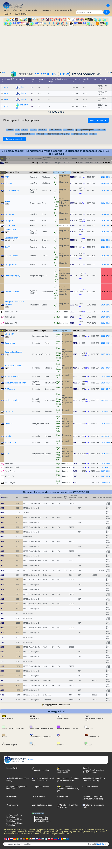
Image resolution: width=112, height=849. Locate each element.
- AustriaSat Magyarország (93, 798)
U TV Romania (10, 225)
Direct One (56, 203)
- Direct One (97, 797)
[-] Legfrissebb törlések (24, 134)
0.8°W (64, 74)
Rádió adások (55, 130)
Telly (58, 431)
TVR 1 (7, 177)
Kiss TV (7, 247)
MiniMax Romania (12, 238)
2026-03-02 (105, 177)
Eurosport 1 (9, 334)
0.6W (3, 72)
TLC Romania (10, 389)
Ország (35, 162)
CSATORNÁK (31, 10)
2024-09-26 (105, 368)
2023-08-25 (105, 467)
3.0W (109, 72)
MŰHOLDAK (18, 10)
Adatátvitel (68, 130)
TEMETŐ (7, 14)
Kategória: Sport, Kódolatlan (14, 816)
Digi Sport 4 (9, 214)
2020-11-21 (105, 343)
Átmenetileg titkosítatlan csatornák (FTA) (53, 134)
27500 (73, 172)
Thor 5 (23, 93)
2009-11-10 (105, 482)
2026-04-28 (105, 275)
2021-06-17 (105, 389)
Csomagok (87, 797)
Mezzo (7, 201)
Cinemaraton (10, 343)
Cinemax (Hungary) (12, 275)
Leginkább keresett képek (42, 805)
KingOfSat (100, 844)
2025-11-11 (105, 400)
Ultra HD (42, 130)
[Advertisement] (56, 47)
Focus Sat (56, 208)
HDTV (24, 130)
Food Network (10, 229)
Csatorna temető (12, 805)
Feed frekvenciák (41, 817)
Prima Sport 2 (10, 442)
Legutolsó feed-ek (41, 819)
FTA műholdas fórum (42, 821)
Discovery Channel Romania (16, 383)
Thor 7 (23, 87)
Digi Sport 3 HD (11, 264)
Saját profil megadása (40, 769)
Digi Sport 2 (9, 220)
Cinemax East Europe (13, 352)
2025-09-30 (105, 354)
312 (40, 172)
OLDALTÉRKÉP (21, 14)
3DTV (33, 130)
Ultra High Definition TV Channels (67, 806)
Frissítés (106, 162)
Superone (9, 424)
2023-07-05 (105, 436)
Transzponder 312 (79, 134)
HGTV (7, 453)
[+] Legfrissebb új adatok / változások (90, 130)
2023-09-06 (105, 376)
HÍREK (6, 10)
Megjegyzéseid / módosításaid (57, 705)
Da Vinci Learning (12, 292)
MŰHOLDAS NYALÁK (63, 10)
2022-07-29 (105, 336)
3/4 (78, 172)
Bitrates (93, 134)
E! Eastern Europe (12, 190)
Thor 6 (23, 99)
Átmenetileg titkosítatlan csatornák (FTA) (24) (68, 789)
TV (17, 130)
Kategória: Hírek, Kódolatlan (14, 820)
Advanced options (98, 120)
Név (6, 162)
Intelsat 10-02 (45, 74)
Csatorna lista (62, 797)
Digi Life (8, 436)
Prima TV (8, 183)
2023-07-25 (105, 411)
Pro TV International (13, 365)
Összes (10, 130)
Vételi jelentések (38, 797)
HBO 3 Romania (11, 255)
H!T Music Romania (12, 376)
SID (77, 162)
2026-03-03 (105, 203)
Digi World (9, 411)
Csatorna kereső (90, 787)
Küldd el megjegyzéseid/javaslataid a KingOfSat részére (93, 770)
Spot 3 (44, 172)
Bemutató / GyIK (12, 768)
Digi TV (55, 176)
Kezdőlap (19, 760)
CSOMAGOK (46, 10)
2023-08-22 (105, 471)
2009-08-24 (105, 476)
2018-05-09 (105, 463)
